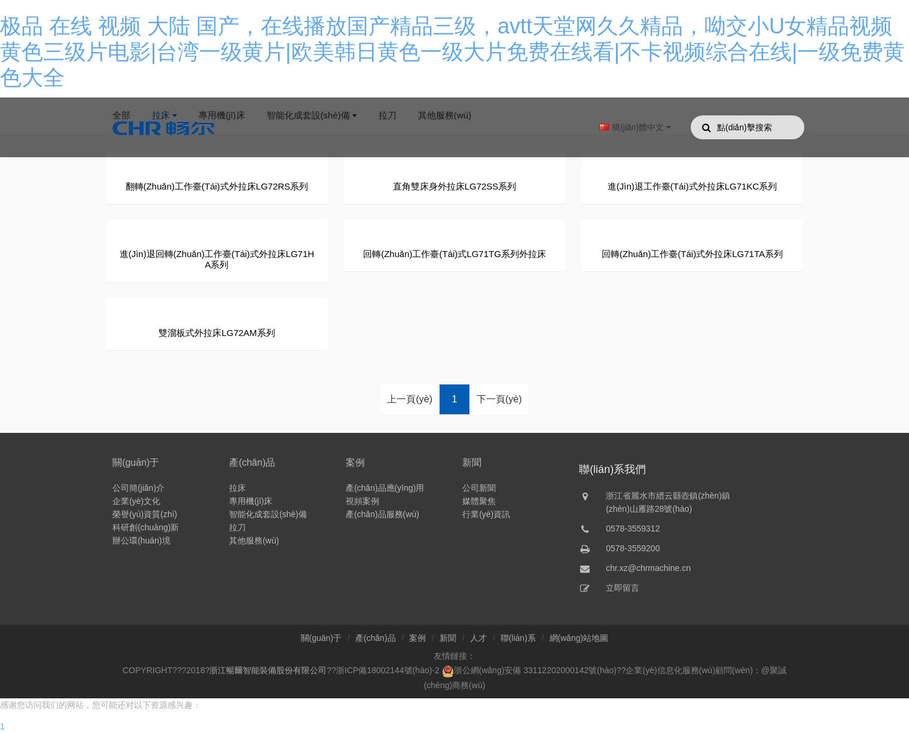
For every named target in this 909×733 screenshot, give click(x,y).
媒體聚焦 (479, 501)
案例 (355, 462)
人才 (478, 638)
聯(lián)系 (518, 638)
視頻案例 (362, 501)
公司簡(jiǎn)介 (138, 488)
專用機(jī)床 (250, 501)
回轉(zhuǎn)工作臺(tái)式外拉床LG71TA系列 (692, 254)
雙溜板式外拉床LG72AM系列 (216, 333)
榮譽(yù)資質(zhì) (144, 514)
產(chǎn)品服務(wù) (382, 514)
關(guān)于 (135, 462)
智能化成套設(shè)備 (268, 514)
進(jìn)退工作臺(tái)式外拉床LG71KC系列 (692, 186)
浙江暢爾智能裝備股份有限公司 (268, 670)
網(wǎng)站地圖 (579, 638)
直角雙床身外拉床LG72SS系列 (455, 186)
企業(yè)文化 (136, 501)
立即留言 (622, 587)
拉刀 (237, 527)
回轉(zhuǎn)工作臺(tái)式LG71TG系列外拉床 (454, 254)
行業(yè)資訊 (486, 514)
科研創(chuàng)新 (145, 527)
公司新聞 (479, 488)
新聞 (471, 462)
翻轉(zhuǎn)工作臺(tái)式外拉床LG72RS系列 (217, 186)
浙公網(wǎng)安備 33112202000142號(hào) (529, 670)
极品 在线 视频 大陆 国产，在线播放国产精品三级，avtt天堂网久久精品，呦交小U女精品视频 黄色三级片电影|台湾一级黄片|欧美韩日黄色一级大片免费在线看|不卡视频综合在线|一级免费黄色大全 (452, 52)
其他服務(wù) (254, 540)
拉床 (237, 488)
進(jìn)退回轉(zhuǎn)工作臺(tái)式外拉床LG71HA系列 (217, 259)
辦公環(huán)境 (141, 540)
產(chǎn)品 (252, 462)
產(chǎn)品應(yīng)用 (385, 488)
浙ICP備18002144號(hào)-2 (388, 670)
